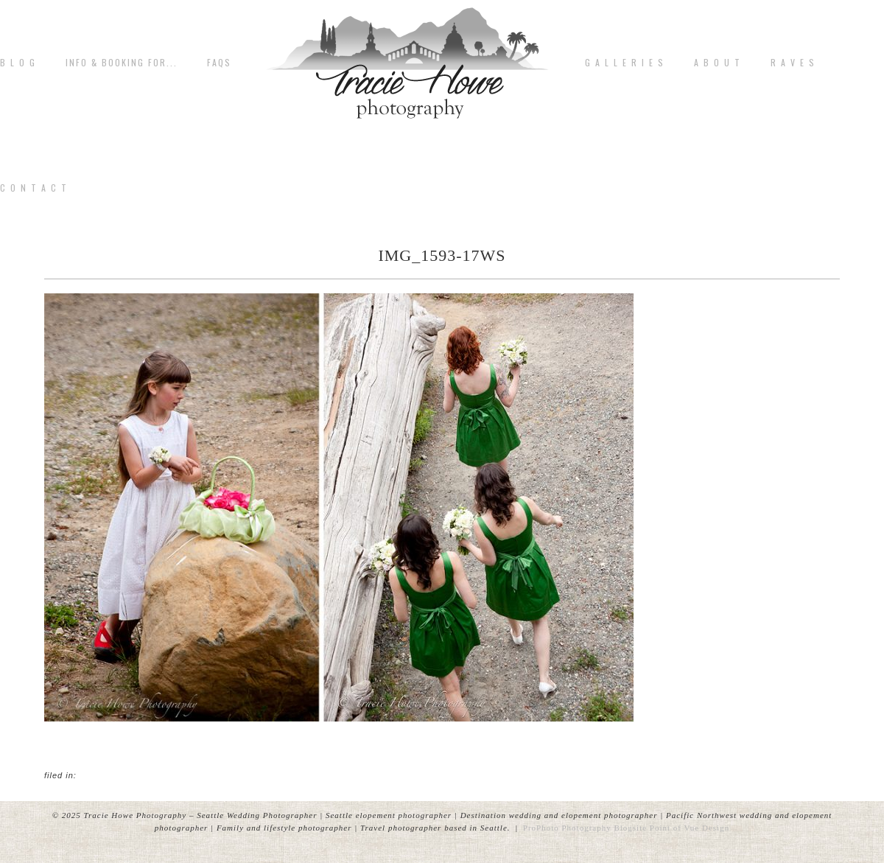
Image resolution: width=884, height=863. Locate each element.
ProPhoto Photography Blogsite (585, 827)
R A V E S (793, 62)
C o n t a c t (34, 188)
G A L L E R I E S (624, 62)
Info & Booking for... (122, 62)
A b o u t (717, 62)
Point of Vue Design (689, 827)
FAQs (219, 62)
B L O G (18, 62)
